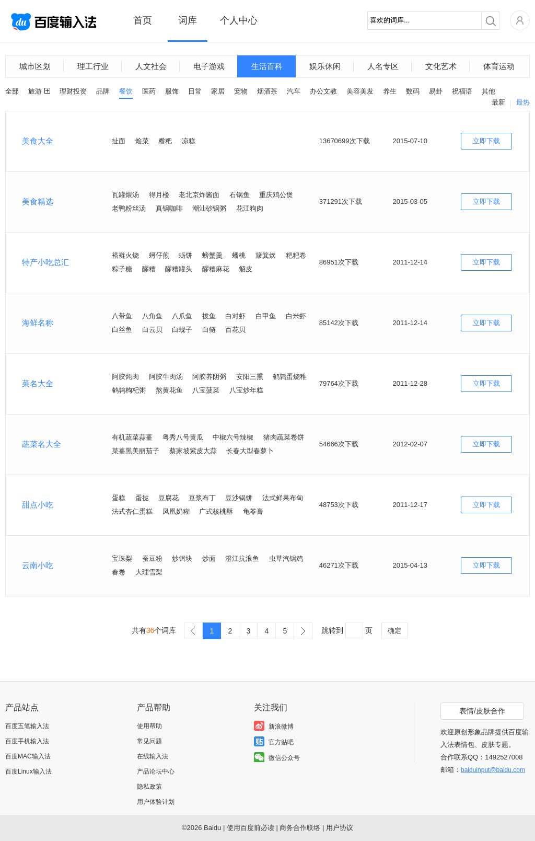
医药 (149, 91)
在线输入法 (152, 756)
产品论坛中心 (156, 771)
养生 (390, 91)
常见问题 (149, 741)
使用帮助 (149, 726)
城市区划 (35, 66)
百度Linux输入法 (28, 771)
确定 (394, 631)
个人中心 (239, 20)
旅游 (35, 91)
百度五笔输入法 (27, 726)
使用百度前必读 (250, 828)
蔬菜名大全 (41, 444)
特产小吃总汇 (45, 262)
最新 (498, 102)
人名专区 (383, 66)
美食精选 (37, 201)
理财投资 (73, 91)
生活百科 (267, 66)
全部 (12, 91)
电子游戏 (209, 66)
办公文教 (323, 91)
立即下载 (486, 141)
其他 (488, 91)
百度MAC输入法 (28, 756)
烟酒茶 (267, 91)
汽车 (293, 91)
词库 (187, 20)
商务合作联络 (300, 828)
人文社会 (151, 66)
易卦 (436, 91)
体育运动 (499, 66)
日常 (195, 91)
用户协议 (339, 828)
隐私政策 (149, 786)
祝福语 (462, 91)
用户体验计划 (156, 801)
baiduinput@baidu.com (493, 770)
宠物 (241, 91)
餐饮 (126, 91)
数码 (413, 91)
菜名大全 (37, 383)
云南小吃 (37, 565)
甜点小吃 (37, 504)
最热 (523, 102)
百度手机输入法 (27, 741)
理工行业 (93, 66)
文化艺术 (441, 66)
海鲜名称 (37, 322)
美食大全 (37, 140)
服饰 (172, 91)
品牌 (103, 91)
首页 (142, 20)
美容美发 (360, 91)
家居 (218, 91)
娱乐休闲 (325, 66)
